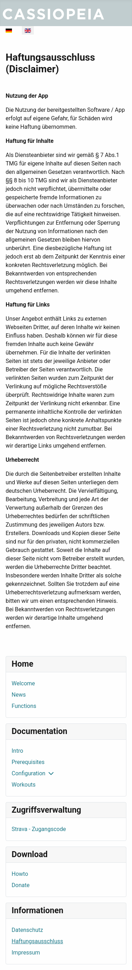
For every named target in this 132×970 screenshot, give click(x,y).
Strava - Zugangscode (39, 829)
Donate (21, 885)
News (19, 694)
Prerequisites (28, 762)
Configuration (28, 773)
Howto (20, 874)
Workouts (24, 784)
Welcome (23, 683)
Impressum (26, 952)
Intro (17, 750)
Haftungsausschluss (37, 941)
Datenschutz (27, 930)
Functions (24, 706)
